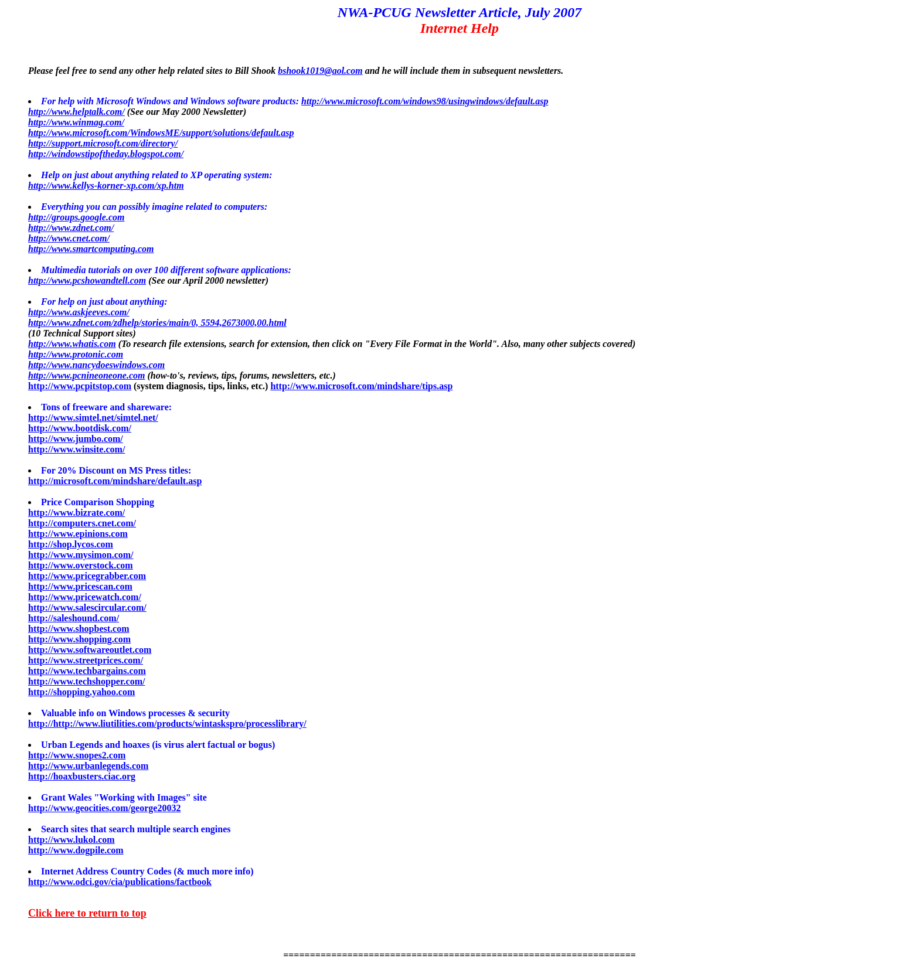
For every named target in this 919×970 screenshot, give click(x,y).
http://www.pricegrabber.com (87, 576)
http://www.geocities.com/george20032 (104, 808)
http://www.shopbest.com (78, 629)
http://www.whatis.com (72, 344)
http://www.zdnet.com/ (71, 228)
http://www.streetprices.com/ (85, 660)
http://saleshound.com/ (73, 618)
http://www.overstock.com (80, 565)
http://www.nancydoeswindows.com (96, 365)
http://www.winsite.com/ (76, 449)
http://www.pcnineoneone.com (86, 375)
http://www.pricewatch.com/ (84, 597)
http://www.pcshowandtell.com (87, 280)
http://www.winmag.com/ (76, 122)
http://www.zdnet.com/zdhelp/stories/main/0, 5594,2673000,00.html (157, 323)
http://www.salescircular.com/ (87, 607)
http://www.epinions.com (78, 534)
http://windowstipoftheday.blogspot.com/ (105, 154)
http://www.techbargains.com (87, 671)
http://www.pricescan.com (80, 586)
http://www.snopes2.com (76, 755)
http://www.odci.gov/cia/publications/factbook (120, 882)
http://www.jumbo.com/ (75, 439)
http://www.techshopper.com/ (86, 681)
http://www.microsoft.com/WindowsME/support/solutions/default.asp (161, 133)
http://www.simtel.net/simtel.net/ (93, 418)
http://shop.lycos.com (70, 544)
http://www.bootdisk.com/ (79, 428)
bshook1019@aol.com (320, 71)
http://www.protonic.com (75, 354)
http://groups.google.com (76, 217)
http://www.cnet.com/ (69, 238)
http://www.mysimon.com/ (81, 555)
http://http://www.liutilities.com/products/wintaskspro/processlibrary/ (167, 724)
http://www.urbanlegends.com (88, 766)
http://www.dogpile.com (76, 850)
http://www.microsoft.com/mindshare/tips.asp (361, 386)
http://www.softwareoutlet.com (89, 650)
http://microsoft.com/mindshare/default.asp (115, 481)
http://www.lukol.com (71, 840)
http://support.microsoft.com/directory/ (103, 143)
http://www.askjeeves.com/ (79, 312)
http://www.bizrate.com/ (76, 513)
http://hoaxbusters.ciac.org (81, 776)
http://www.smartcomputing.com (91, 249)
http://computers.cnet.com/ (82, 523)
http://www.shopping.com (79, 639)
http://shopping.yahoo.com (81, 692)
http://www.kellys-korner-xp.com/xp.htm (106, 185)
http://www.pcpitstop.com (79, 386)
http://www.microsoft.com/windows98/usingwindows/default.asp (424, 101)
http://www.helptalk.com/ (76, 112)
